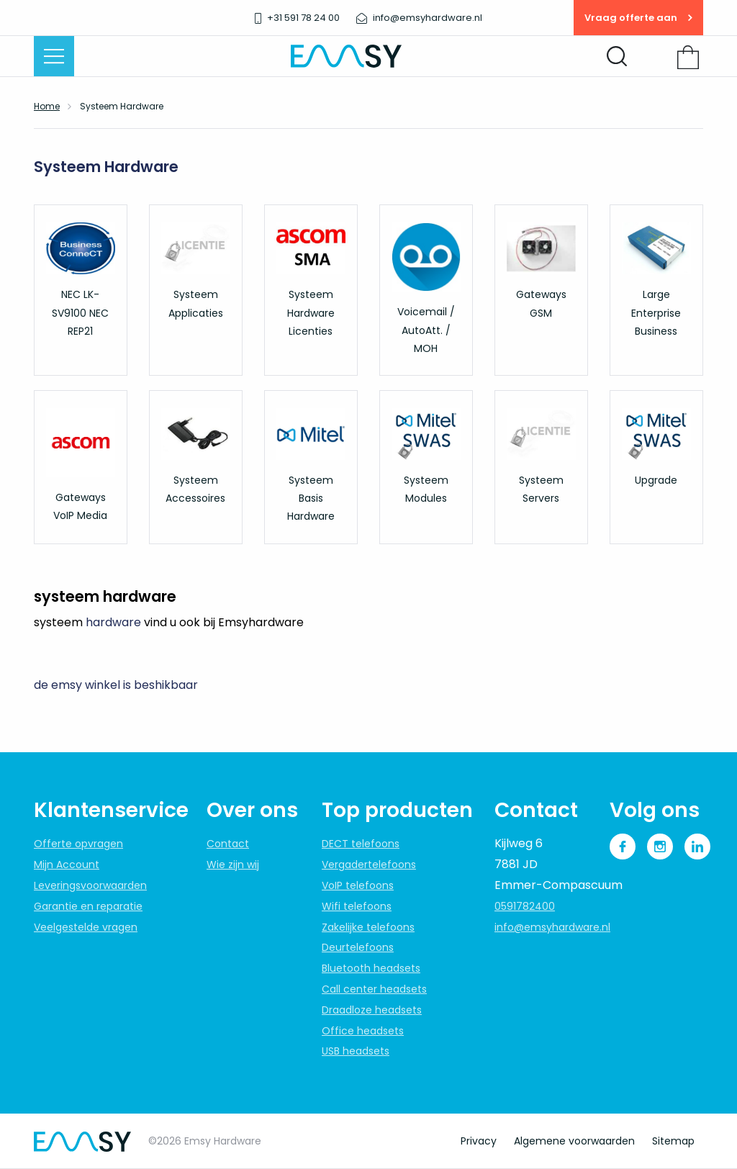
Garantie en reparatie (88, 906)
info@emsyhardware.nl (552, 927)
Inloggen (656, 57)
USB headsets (355, 1051)
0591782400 (524, 906)
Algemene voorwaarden (574, 1141)
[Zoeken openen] (617, 56)
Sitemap (673, 1141)
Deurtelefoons (358, 947)
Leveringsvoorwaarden (90, 885)
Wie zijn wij (233, 864)
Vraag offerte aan (638, 17)
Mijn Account (66, 864)
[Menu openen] (54, 56)
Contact (228, 843)
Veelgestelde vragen (85, 927)
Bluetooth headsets (371, 968)
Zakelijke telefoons (368, 927)
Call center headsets (374, 989)
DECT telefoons (360, 843)
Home (47, 106)
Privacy (479, 1141)
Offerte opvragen (78, 843)
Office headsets (363, 1031)
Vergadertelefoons (369, 864)
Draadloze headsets (372, 1010)
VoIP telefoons (358, 885)
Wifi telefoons (357, 906)
